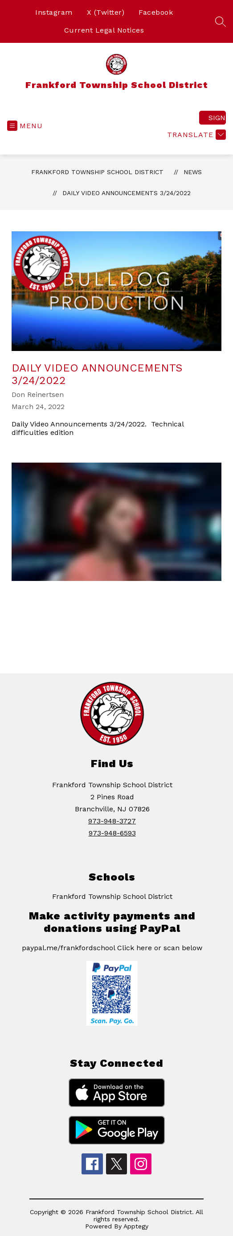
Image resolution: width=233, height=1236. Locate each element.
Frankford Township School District (97, 171)
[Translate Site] (195, 134)
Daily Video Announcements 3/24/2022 (126, 192)
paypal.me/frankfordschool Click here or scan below (112, 948)
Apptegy (135, 1226)
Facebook (156, 12)
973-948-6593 (112, 833)
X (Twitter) (106, 12)
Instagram (54, 12)
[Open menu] (25, 125)
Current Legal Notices (104, 30)
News (193, 171)
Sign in (217, 117)
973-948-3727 (112, 821)
